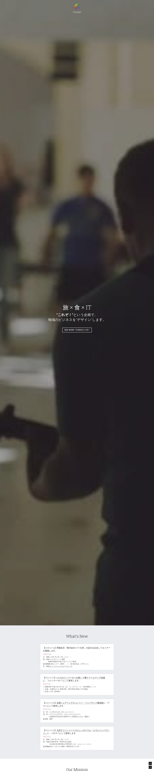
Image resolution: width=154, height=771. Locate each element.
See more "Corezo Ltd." (77, 330)
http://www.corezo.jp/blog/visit (60, 666)
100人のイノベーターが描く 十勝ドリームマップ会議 (80, 677)
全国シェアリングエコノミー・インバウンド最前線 (80, 703)
